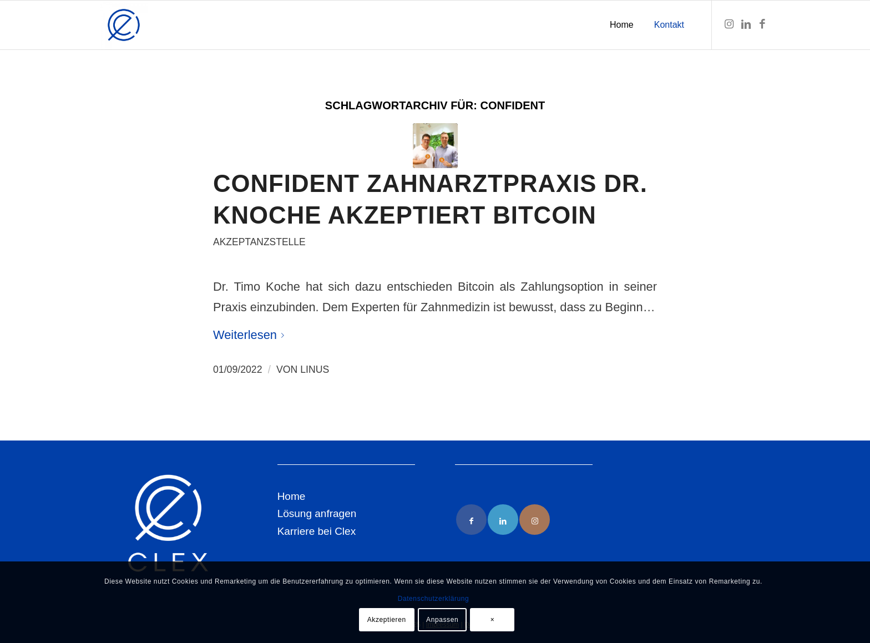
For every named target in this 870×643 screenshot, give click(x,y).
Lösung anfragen (317, 513)
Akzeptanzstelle (259, 241)
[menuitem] (622, 25)
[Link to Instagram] (534, 519)
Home (291, 496)
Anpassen (442, 620)
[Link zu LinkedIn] (745, 24)
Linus (314, 369)
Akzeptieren (386, 620)
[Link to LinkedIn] (503, 519)
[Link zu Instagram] (729, 24)
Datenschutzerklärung (433, 599)
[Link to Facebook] (471, 519)
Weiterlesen (251, 335)
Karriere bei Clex (316, 531)
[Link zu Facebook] (762, 24)
